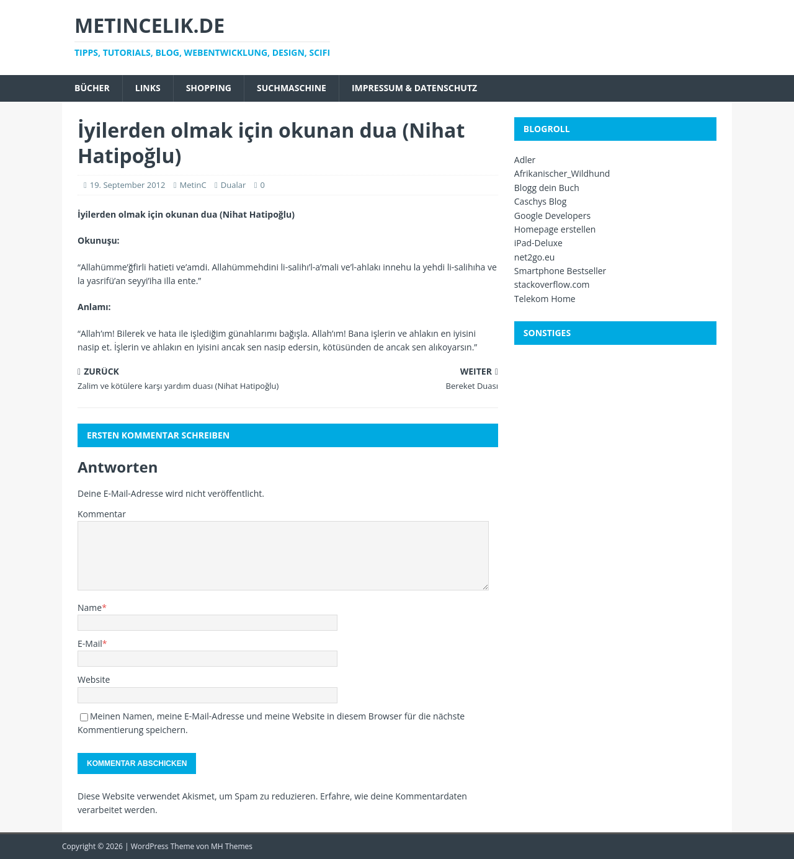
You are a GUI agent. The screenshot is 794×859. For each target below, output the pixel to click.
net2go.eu (534, 257)
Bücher (92, 88)
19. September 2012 (128, 184)
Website (94, 679)
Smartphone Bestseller (560, 271)
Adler (525, 160)
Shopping (208, 88)
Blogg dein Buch (546, 188)
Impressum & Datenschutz (414, 88)
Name (90, 607)
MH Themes (231, 846)
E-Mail (90, 643)
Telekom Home (545, 299)
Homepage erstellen (555, 229)
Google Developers (552, 215)
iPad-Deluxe (538, 243)
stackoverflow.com (552, 284)
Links (148, 88)
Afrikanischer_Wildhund (562, 173)
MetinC (193, 184)
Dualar (233, 184)
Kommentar (102, 514)
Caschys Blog (540, 201)
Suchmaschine (291, 88)
